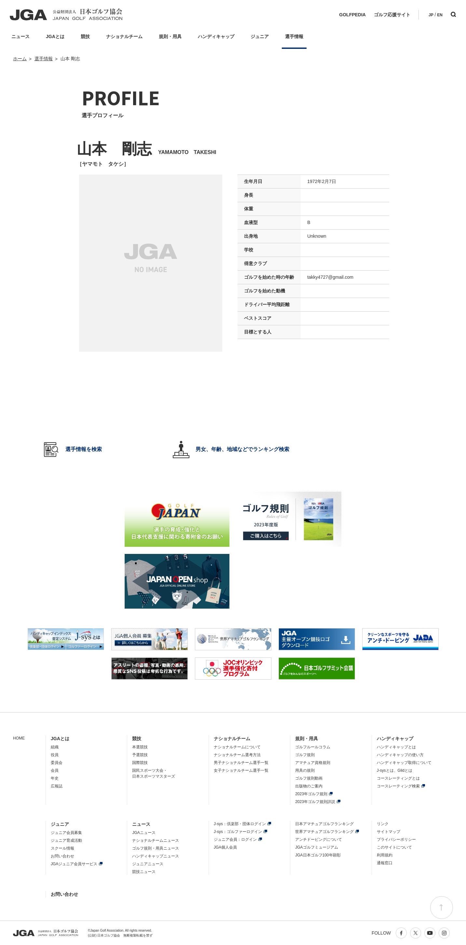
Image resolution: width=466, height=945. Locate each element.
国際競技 (140, 762)
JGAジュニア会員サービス (74, 864)
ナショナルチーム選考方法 (237, 755)
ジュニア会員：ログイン (235, 839)
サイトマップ (388, 831)
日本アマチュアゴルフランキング (324, 824)
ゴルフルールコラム (312, 747)
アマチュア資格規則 (312, 762)
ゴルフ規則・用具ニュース (155, 848)
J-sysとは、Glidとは (394, 770)
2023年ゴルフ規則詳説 (315, 801)
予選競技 (140, 755)
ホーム (20, 58)
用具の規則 (305, 770)
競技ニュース (144, 871)
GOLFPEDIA (352, 14)
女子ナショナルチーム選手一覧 (241, 770)
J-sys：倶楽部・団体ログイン (240, 824)
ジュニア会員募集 (66, 832)
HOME (19, 738)
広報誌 (56, 786)
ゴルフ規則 (305, 755)
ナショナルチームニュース (155, 840)
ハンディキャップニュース (155, 856)
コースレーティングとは (398, 778)
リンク (383, 824)
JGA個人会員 (225, 847)
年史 (55, 778)
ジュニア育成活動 (66, 840)
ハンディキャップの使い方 (400, 755)
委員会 (56, 762)
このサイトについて (394, 847)
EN (440, 15)
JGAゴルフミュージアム (316, 847)
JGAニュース (143, 832)
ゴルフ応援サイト (392, 14)
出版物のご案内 (308, 786)
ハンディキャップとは (396, 747)
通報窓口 (384, 863)
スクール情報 (62, 848)
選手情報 (43, 58)
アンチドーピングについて (318, 839)
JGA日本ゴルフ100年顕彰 (317, 855)
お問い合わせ (62, 856)
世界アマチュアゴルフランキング (324, 831)
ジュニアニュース (147, 864)
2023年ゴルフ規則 (311, 794)
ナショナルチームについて (237, 747)
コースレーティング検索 (398, 786)
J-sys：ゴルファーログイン (238, 831)
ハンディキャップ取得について (404, 762)
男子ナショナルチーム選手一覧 (241, 762)
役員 (55, 755)
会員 (55, 770)
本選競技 (140, 747)
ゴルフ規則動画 (308, 778)
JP (431, 15)
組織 (55, 747)
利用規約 (384, 855)
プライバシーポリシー (396, 839)
